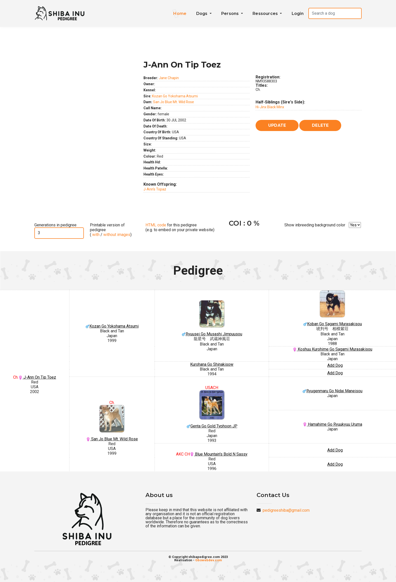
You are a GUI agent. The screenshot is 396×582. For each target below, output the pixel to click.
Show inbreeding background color (314, 225)
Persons (230, 13)
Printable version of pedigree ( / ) (111, 230)
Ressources (266, 13)
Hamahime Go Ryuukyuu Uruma (332, 424)
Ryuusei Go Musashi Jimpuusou (211, 318)
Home (179, 13)
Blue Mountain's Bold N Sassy (218, 454)
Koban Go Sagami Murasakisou (332, 308)
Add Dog (335, 365)
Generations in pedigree (55, 225)
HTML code (155, 225)
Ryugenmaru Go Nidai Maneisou (332, 391)
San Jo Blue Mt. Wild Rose (173, 102)
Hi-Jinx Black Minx (270, 107)
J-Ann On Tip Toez (37, 377)
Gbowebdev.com (208, 560)
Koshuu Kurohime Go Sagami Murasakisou (332, 349)
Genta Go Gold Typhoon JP (211, 409)
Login (298, 13)
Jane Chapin (169, 78)
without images (116, 234)
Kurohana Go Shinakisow (211, 364)
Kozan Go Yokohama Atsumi (175, 96)
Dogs (202, 13)
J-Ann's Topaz (154, 189)
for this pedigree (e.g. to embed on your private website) (179, 227)
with (95, 234)
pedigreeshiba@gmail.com (286, 510)
